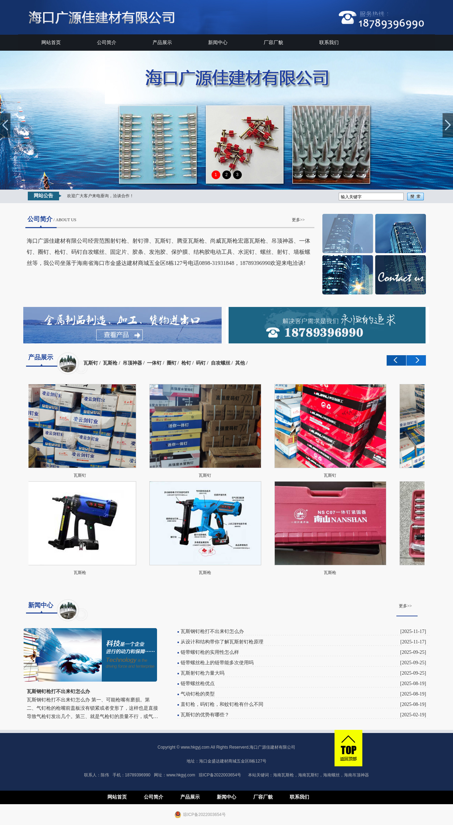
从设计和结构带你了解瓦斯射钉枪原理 (222, 641)
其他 (240, 363)
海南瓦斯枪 (283, 775)
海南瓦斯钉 (308, 775)
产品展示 (162, 42)
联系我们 (329, 42)
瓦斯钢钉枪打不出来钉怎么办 (212, 631)
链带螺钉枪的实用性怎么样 (210, 652)
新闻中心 (218, 42)
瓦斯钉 (90, 363)
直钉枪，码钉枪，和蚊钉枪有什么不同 (222, 704)
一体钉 (154, 363)
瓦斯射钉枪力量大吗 (202, 673)
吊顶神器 (132, 363)
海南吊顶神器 (356, 775)
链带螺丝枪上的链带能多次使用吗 (217, 662)
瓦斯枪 (110, 363)
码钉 (201, 363)
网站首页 (51, 42)
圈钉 (171, 363)
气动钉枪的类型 (198, 694)
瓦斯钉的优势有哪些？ (205, 714)
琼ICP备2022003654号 (220, 775)
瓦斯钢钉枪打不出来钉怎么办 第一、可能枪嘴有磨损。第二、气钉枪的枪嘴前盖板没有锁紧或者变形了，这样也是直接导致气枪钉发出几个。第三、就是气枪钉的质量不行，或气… (92, 708)
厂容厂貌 (273, 42)
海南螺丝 (331, 775)
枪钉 (186, 363)
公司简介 (106, 42)
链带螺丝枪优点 (198, 683)
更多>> (298, 219)
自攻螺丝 (220, 363)
